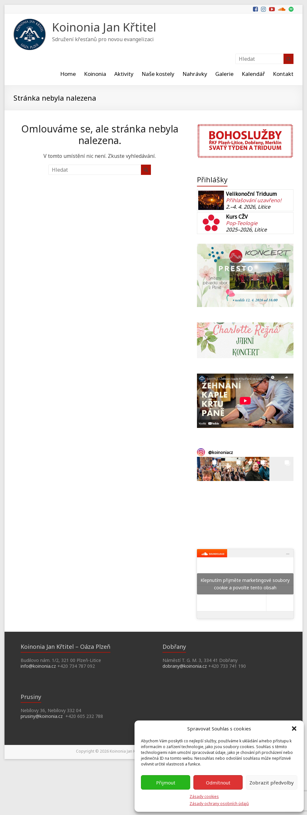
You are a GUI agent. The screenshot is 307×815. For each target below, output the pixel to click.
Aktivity (124, 73)
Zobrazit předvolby (271, 782)
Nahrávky (194, 73)
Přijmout (165, 782)
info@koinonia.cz (38, 666)
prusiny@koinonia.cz (42, 716)
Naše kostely (158, 73)
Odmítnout (218, 782)
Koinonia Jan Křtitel (104, 27)
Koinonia (95, 73)
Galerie (224, 73)
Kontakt (283, 73)
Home (68, 73)
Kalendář (253, 73)
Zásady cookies (204, 796)
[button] (294, 728)
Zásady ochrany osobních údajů (219, 803)
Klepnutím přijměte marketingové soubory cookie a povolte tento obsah (245, 584)
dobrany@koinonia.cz (185, 666)
